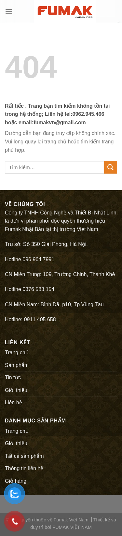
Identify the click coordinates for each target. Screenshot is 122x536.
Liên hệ (13, 402)
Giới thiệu (16, 390)
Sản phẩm (17, 365)
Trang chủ (17, 352)
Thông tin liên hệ (24, 468)
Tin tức (13, 377)
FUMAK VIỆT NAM (71, 527)
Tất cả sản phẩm (24, 456)
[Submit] (110, 167)
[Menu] (9, 11)
